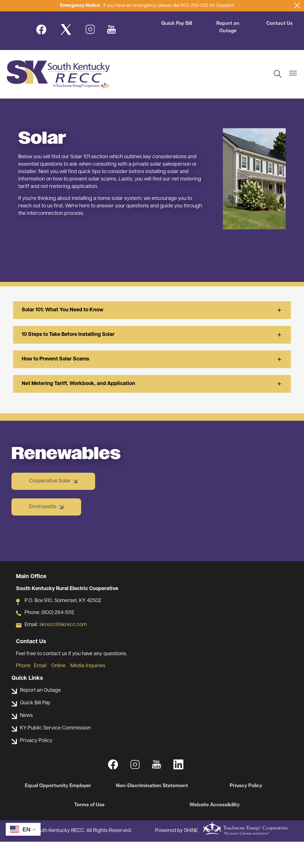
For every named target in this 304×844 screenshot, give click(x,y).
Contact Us (279, 24)
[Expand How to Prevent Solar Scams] (152, 361)
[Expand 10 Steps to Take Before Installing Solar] (152, 337)
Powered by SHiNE (176, 833)
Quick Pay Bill (177, 24)
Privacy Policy (245, 788)
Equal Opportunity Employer (59, 788)
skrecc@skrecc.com (63, 627)
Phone (23, 668)
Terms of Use (90, 807)
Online (59, 668)
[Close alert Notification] (297, 5)
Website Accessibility (214, 807)
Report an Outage (227, 27)
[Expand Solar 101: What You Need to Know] (152, 312)
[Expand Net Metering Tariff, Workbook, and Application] (152, 386)
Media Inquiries (87, 668)
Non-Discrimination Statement (152, 788)
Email (40, 668)
